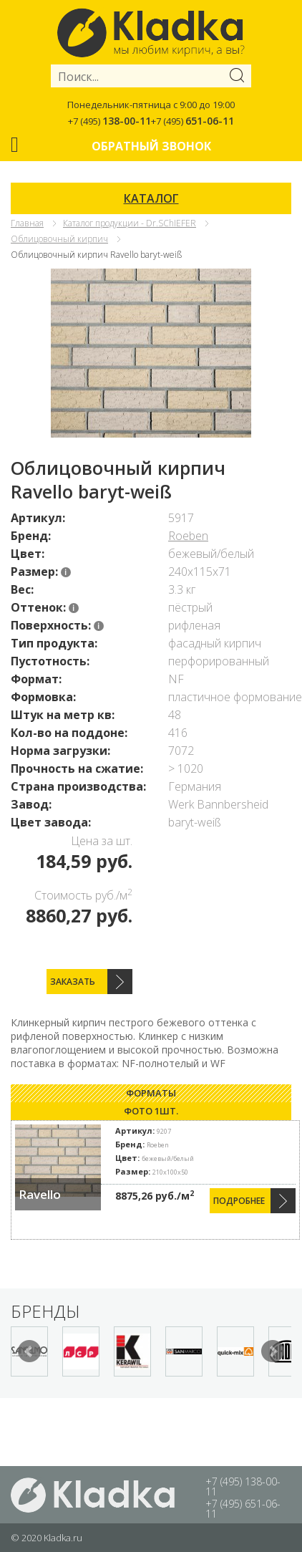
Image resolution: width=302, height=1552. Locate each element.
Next (272, 1351)
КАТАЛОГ (151, 198)
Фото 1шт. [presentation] (151, 1110)
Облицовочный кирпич (59, 239)
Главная (27, 223)
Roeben (188, 536)
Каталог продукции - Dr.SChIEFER (129, 223)
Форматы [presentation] (151, 1092)
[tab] (151, 1093)
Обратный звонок (151, 146)
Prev (29, 1351)
